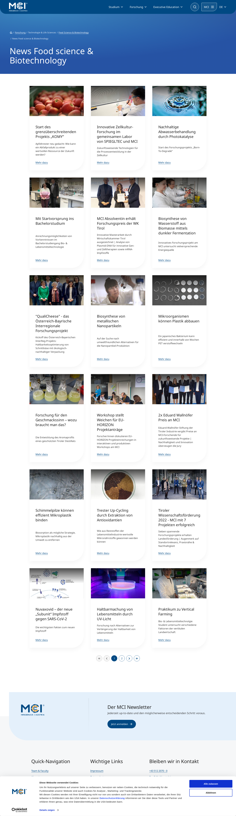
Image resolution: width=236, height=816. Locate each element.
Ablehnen (211, 792)
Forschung (136, 7)
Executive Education (166, 7)
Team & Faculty (39, 770)
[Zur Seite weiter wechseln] (129, 658)
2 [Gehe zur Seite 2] (122, 658)
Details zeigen (47, 810)
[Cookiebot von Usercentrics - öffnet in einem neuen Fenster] (19, 810)
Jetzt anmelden (121, 724)
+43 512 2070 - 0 (158, 770)
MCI (206, 7)
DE (221, 7)
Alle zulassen (211, 784)
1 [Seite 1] (114, 658)
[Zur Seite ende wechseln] (137, 658)
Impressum (96, 770)
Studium (114, 7)
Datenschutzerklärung (112, 798)
